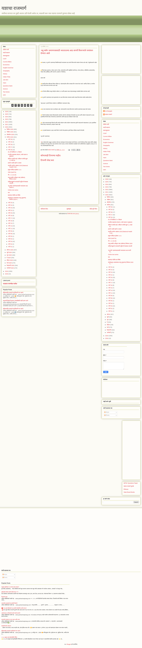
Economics (6, 64)
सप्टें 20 (10, 213)
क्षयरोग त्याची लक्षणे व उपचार (14, 163)
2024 (6, 116)
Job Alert (5, 80)
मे (107, 322)
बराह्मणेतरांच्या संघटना (6, 626)
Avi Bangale (108, 111)
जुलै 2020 (9, 252)
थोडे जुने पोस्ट (93, 209)
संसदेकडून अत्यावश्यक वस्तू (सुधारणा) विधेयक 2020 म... (17, 198)
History (5, 74)
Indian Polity (6, 77)
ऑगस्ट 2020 (10, 250)
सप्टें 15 (10, 223)
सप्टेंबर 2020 (10, 137)
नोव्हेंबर (108, 199)
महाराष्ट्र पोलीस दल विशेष (14, 195)
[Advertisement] (60, 29)
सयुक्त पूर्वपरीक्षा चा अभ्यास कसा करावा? (10, 587)
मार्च (108, 327)
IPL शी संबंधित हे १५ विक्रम (15, 152)
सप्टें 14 (10, 226)
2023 (6, 119)
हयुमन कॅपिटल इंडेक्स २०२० (14, 169)
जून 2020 (9, 255)
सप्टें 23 (10, 208)
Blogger (69, 644)
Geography (6, 71)
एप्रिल (108, 324)
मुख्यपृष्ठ (69, 209)
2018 (6, 274)
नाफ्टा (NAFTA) (12, 172)
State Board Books (129, 492)
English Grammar (8, 67)
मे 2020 (9, 257)
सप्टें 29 (10, 142)
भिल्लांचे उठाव (4, 597)
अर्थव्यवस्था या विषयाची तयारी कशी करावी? (10, 613)
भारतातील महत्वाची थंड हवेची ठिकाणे (9, 603)
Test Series (6, 92)
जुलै (108, 317)
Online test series (13, 190)
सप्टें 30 (10, 139)
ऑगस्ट (108, 314)
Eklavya (126, 489)
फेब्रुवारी (109, 330)
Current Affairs (7, 62)
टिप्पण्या (106, 415)
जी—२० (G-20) (12, 175)
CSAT (4, 58)
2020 (6, 127)
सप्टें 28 (10, 144)
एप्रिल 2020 (10, 260)
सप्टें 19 (10, 215)
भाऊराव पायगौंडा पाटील (10, 283)
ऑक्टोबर (109, 202)
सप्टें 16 (10, 221)
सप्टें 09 (10, 231)
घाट (9, 192)
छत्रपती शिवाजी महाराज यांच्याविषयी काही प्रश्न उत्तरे (15, 300)
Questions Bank (7, 86)
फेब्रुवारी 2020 (11, 265)
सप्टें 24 (10, 205)
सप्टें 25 (10, 202)
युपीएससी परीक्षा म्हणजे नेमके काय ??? (9, 592)
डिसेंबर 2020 (10, 129)
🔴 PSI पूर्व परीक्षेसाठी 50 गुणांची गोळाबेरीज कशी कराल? (14, 608)
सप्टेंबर (108, 204)
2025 (6, 114)
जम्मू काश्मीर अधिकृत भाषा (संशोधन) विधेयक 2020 (120, 243)
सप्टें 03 (10, 241)
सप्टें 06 (10, 233)
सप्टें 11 (10, 228)
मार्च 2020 (9, 263)
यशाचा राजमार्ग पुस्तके (129, 486)
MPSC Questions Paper (131, 483)
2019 (6, 271)
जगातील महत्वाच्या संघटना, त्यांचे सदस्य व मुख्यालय (120, 222)
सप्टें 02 (10, 244)
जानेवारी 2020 (10, 268)
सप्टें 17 (10, 218)
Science (5, 89)
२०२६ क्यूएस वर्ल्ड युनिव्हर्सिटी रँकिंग (9, 637)
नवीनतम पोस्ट (44, 209)
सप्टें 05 (10, 236)
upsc (4, 95)
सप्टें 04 (10, 239)
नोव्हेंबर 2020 (10, 132)
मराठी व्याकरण (6, 52)
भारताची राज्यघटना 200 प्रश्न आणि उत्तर (10, 619)
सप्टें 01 (10, 246)
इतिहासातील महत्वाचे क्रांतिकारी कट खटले (13, 292)
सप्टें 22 (10, 210)
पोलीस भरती (6, 49)
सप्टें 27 (10, 147)
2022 (6, 122)
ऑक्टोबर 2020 (10, 134)
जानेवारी (109, 332)
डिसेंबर (108, 197)
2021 (6, 124)
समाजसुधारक (6, 55)
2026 (6, 111)
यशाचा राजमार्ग (14, 8)
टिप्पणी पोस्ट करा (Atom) (73, 213)
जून (108, 319)
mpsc (4, 83)
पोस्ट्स (106, 412)
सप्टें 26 (10, 149)
